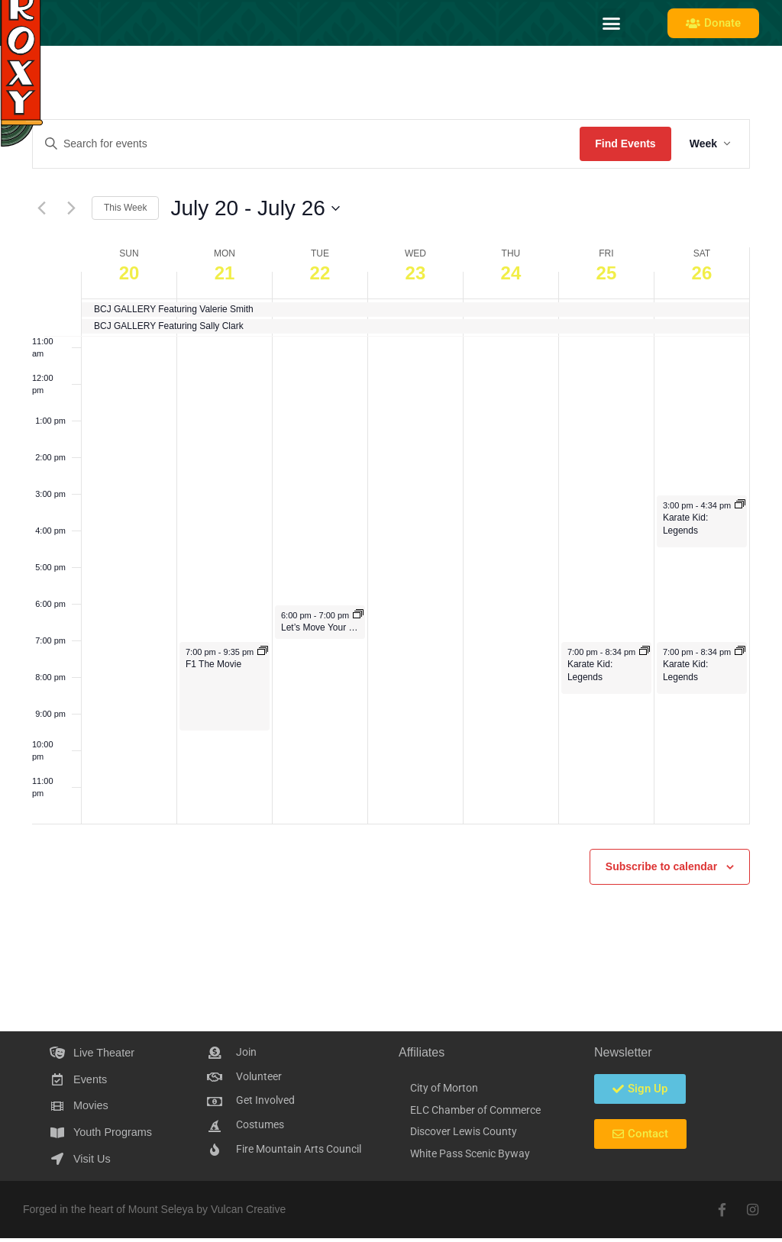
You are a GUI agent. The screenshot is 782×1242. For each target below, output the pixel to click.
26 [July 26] (702, 273)
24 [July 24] (511, 273)
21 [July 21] (225, 273)
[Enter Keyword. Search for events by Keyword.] (306, 144)
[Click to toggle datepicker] (254, 208)
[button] (611, 22)
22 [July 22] (320, 273)
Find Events (625, 143)
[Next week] (71, 208)
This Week (125, 207)
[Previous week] (41, 208)
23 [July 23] (416, 273)
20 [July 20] (129, 273)
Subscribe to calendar (661, 866)
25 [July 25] (606, 273)
